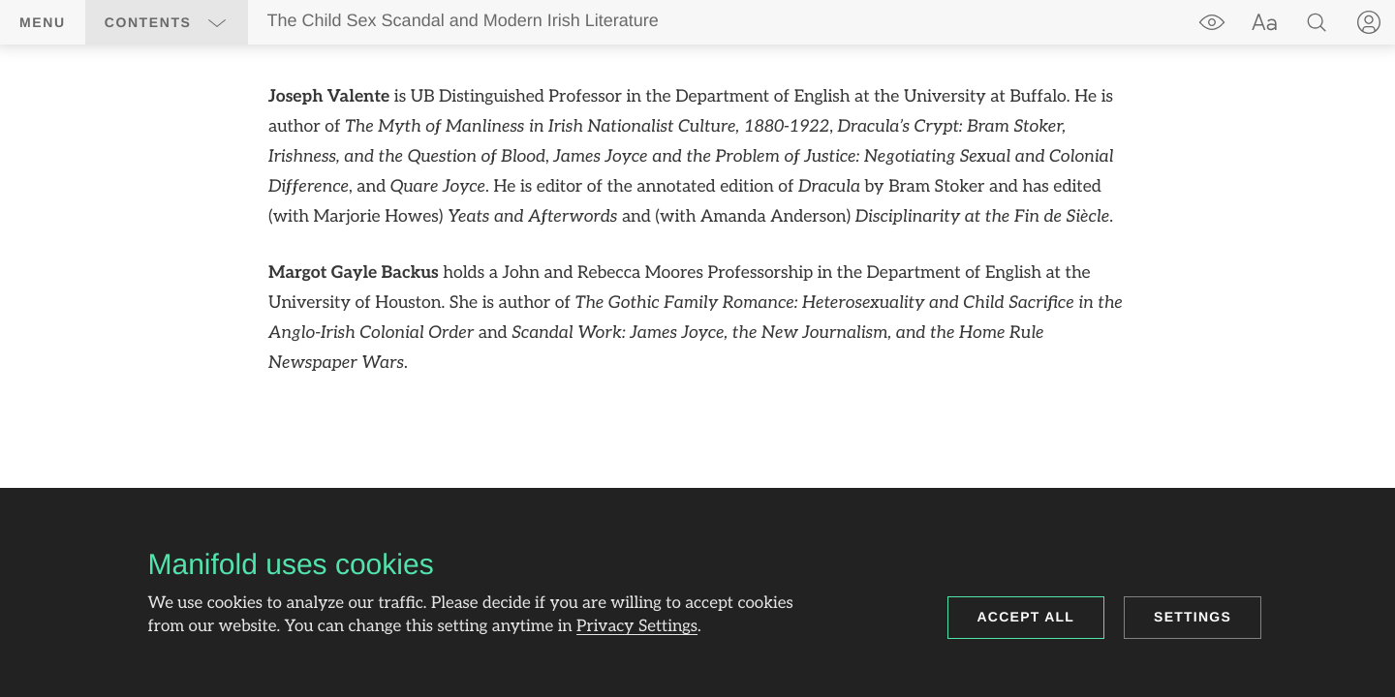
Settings (1192, 616)
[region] (697, 231)
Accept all (1026, 616)
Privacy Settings (637, 627)
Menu (42, 22)
